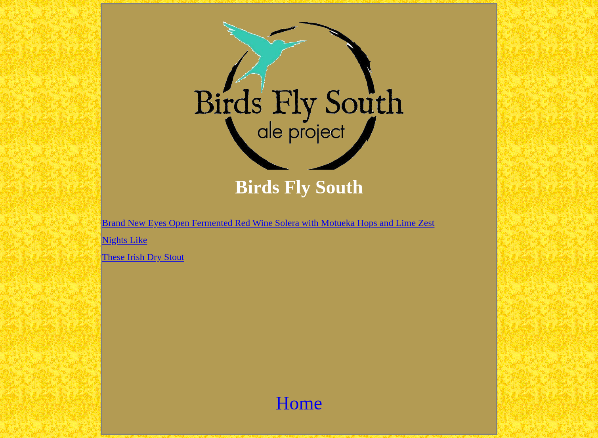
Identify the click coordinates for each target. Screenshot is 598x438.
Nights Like (124, 240)
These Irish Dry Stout (143, 257)
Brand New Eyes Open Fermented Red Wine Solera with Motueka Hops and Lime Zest (268, 223)
